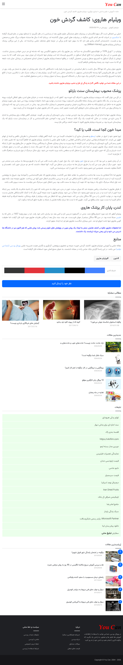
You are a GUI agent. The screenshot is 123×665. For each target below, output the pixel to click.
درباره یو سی (75, 639)
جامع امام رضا (113, 504)
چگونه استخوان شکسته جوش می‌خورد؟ (106, 322)
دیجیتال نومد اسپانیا (110, 482)
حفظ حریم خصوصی (32, 644)
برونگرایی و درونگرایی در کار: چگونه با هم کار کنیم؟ (84, 367)
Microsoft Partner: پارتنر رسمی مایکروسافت (99, 518)
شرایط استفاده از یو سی (31, 648)
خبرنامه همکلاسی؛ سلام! (71, 634)
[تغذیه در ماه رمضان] (113, 396)
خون (82, 161)
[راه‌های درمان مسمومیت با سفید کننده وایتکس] (113, 581)
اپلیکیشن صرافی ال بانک (108, 497)
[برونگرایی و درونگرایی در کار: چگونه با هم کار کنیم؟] (113, 372)
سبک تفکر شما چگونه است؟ (93, 355)
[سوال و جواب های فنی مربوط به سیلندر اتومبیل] (113, 593)
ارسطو (92, 136)
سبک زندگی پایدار (111, 511)
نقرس (118, 217)
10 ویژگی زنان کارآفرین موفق (93, 380)
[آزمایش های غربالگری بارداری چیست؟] (20, 310)
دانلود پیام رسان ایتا (110, 526)
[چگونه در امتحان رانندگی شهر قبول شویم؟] (113, 556)
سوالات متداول (74, 644)
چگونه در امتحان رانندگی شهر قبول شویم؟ (88, 552)
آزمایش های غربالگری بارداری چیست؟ (24, 323)
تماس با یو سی (34, 639)
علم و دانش (103, 11)
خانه (118, 11)
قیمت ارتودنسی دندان (109, 461)
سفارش (110, 533)
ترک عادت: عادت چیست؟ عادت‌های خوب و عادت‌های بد (82, 343)
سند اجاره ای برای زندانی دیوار (107, 424)
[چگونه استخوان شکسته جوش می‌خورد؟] (102, 310)
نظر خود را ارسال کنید (61, 283)
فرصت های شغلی (74, 648)
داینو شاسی (114, 468)
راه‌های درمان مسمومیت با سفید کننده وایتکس (86, 577)
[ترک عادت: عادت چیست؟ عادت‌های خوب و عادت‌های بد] (113, 347)
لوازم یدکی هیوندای (110, 417)
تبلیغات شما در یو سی (31, 634)
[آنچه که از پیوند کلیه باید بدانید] (61, 310)
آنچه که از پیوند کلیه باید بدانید (68, 322)
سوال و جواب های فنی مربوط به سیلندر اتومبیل (85, 589)
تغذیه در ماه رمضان (96, 392)
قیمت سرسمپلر (112, 475)
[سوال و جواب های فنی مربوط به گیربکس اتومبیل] (113, 606)
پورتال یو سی (114, 634)
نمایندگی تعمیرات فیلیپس (107, 453)
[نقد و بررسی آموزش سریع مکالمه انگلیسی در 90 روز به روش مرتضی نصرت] (113, 569)
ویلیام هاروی (101, 258)
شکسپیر (115, 37)
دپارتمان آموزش (114, 27)
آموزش (111, 11)
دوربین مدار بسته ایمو (109, 446)
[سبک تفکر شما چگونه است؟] (113, 359)
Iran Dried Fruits (111, 489)
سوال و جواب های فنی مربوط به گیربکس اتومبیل (85, 602)
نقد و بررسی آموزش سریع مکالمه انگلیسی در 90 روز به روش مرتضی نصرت (75, 565)
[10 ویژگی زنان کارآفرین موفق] (113, 384)
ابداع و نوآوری (92, 11)
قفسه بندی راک (112, 432)
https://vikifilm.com (109, 439)
